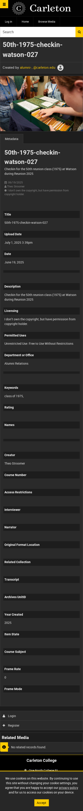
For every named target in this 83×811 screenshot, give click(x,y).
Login (9, 716)
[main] (41, 396)
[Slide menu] (4, 4)
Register (11, 725)
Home (25, 21)
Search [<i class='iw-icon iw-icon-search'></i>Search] (79, 31)
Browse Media (46, 21)
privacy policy (68, 788)
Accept (41, 803)
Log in (8, 21)
